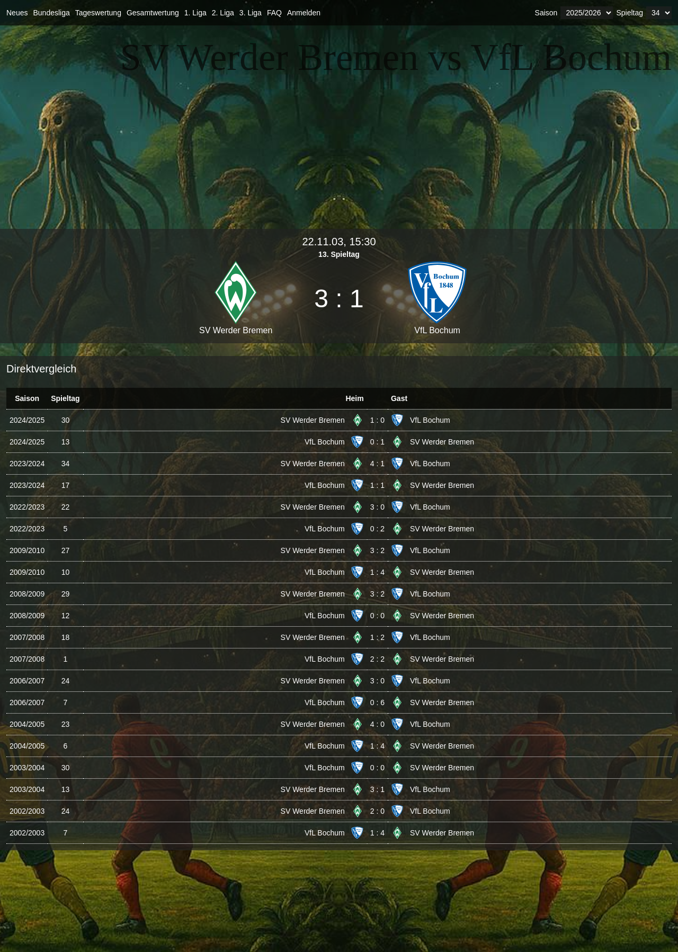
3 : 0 (377, 507)
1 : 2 (377, 637)
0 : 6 (377, 702)
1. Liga (195, 12)
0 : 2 (377, 528)
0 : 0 (377, 615)
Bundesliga (51, 12)
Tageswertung (98, 12)
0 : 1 (377, 442)
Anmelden (303, 12)
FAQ (274, 12)
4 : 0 (377, 724)
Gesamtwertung (153, 12)
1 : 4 (377, 572)
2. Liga (223, 12)
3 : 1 (377, 789)
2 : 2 (377, 659)
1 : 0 (377, 420)
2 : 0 (377, 811)
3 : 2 (377, 550)
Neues (17, 12)
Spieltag (629, 12)
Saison (546, 12)
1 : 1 (377, 485)
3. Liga (250, 12)
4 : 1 (377, 463)
